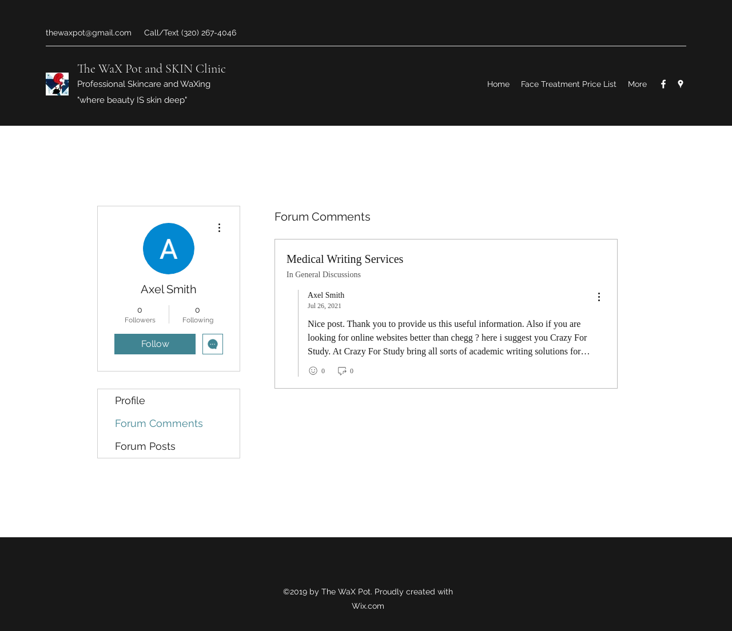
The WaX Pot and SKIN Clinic (151, 68)
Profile (130, 400)
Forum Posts (145, 446)
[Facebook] (663, 84)
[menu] (599, 297)
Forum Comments (159, 423)
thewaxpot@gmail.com (89, 32)
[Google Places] (680, 84)
